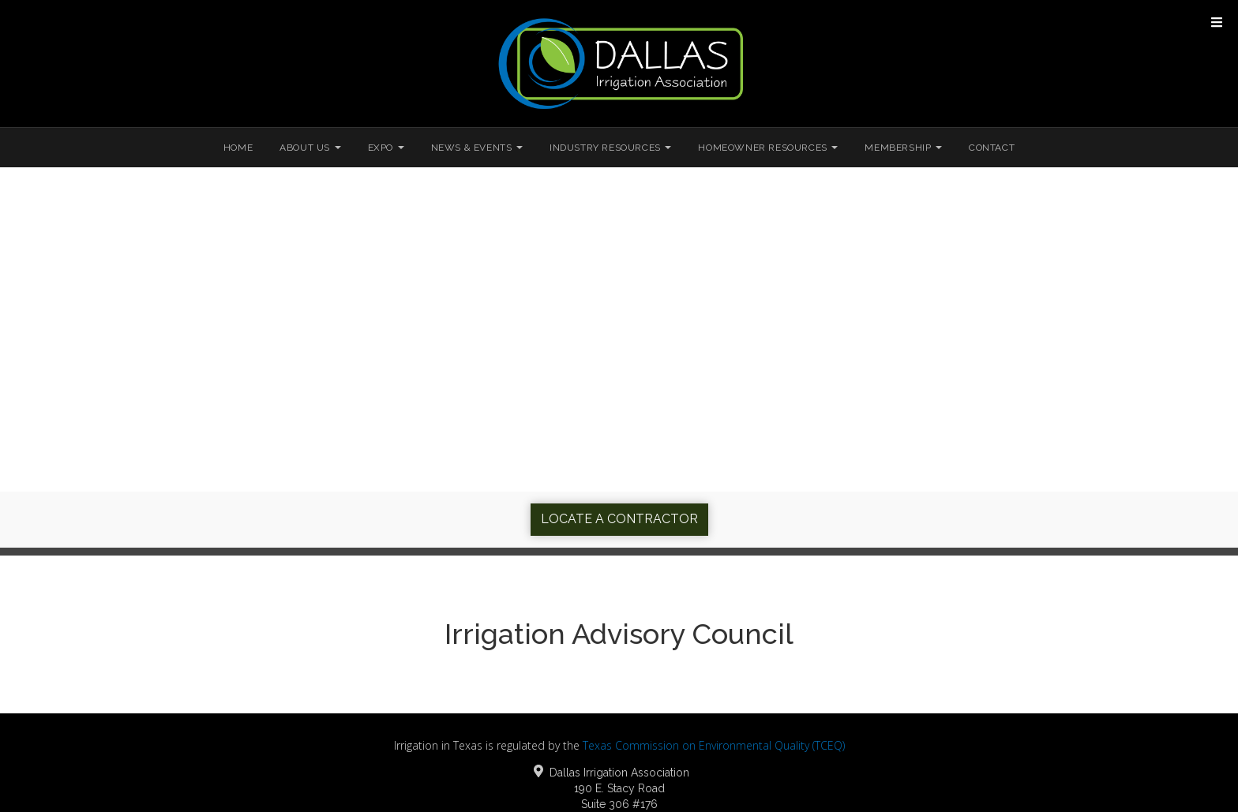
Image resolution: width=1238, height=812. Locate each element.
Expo (386, 147)
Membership (903, 147)
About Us (309, 147)
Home (238, 147)
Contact (992, 147)
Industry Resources (610, 147)
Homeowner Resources (768, 147)
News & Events (477, 147)
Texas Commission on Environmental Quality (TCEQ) (714, 745)
